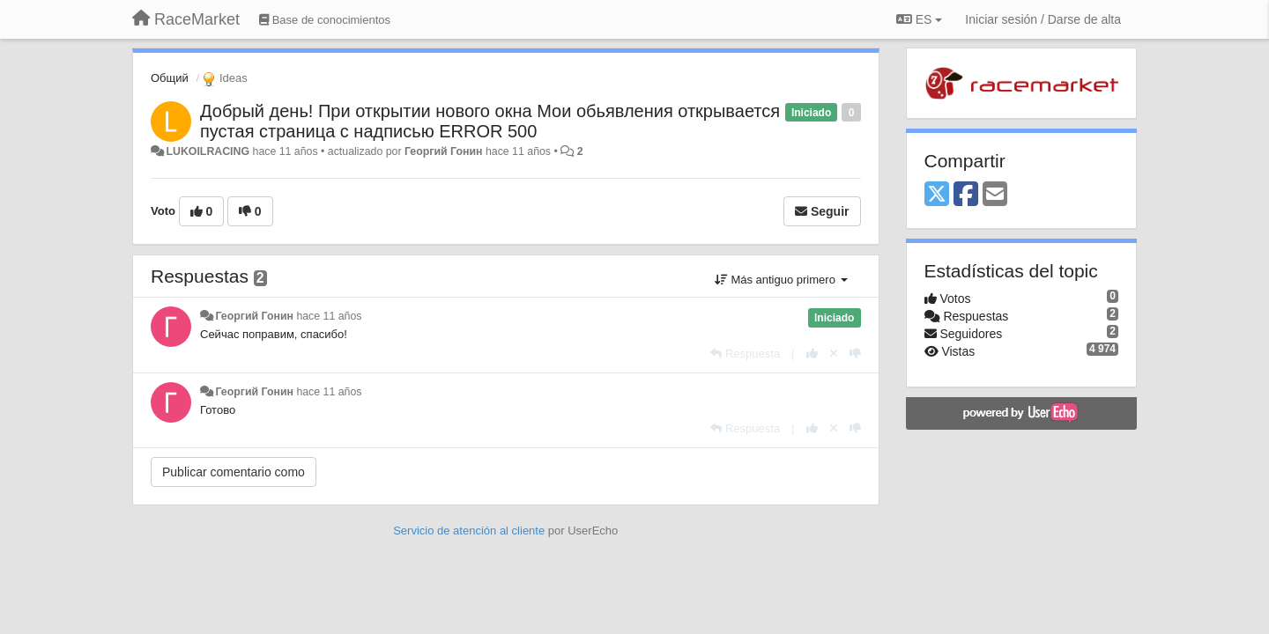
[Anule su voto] (833, 353)
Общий (170, 78)
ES (919, 19)
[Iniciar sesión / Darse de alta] (1043, 19)
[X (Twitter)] (936, 195)
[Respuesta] (745, 353)
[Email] (995, 195)
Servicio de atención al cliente (470, 530)
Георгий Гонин (443, 151)
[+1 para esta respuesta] (812, 353)
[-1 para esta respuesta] (855, 353)
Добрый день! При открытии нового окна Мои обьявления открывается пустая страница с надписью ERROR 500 (490, 121)
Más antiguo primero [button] (781, 279)
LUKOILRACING (207, 151)
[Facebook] (966, 195)
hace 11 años (328, 316)
